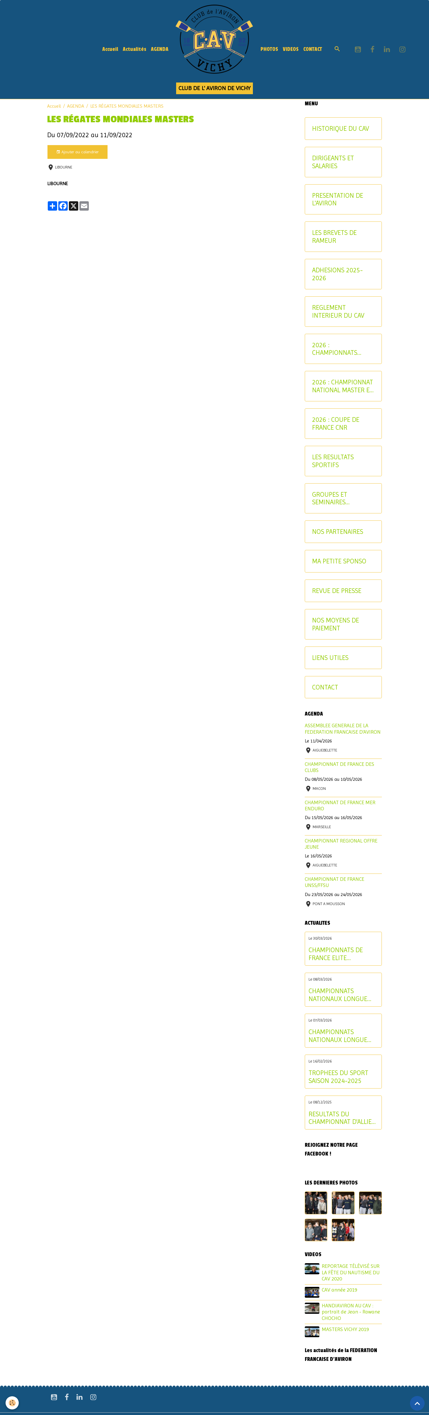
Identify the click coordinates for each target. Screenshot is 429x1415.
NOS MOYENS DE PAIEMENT (335, 624)
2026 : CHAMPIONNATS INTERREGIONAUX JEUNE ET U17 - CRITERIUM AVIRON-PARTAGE (340, 349)
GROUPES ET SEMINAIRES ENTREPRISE (329, 498)
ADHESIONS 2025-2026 (337, 274)
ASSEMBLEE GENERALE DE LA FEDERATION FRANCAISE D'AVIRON (343, 729)
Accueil (110, 49)
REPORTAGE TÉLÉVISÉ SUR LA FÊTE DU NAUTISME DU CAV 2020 (350, 1272)
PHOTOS (269, 49)
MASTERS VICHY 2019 (345, 1329)
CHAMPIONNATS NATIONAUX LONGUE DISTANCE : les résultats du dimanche (342, 995)
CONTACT (312, 49)
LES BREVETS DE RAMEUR (334, 236)
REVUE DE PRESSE (336, 590)
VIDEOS (291, 49)
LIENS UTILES (330, 657)
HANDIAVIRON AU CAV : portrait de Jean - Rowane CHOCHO (351, 1312)
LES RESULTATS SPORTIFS (333, 461)
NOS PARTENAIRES (337, 531)
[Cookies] (12, 1402)
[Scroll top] (417, 1403)
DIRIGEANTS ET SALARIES (333, 162)
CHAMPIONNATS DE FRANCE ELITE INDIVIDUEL (336, 954)
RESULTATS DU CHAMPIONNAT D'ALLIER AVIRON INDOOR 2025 (342, 1118)
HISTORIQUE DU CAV (340, 128)
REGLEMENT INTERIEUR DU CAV (338, 311)
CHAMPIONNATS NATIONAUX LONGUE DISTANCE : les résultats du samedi (342, 1036)
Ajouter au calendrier (77, 152)
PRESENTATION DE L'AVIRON (337, 199)
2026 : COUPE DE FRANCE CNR (335, 423)
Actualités (134, 49)
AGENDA (159, 49)
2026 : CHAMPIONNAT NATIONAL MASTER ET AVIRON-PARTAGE (342, 386)
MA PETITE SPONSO (339, 561)
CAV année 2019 (339, 1290)
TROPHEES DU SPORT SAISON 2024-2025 (338, 1076)
